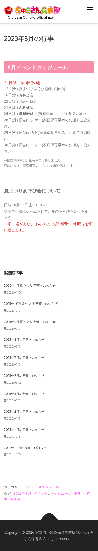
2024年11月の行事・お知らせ (25, 447)
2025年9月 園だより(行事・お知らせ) (30, 321)
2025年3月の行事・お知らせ (24, 394)
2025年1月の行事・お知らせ (24, 429)
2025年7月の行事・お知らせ (24, 357)
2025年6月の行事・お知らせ (24, 375)
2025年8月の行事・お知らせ (24, 339)
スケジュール (61, 493)
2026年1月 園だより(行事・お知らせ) (30, 285)
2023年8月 (22, 493)
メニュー (89, 10)
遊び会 (15, 499)
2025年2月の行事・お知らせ (24, 411)
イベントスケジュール (41, 487)
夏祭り (79, 493)
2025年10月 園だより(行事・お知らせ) (31, 303)
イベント (41, 493)
